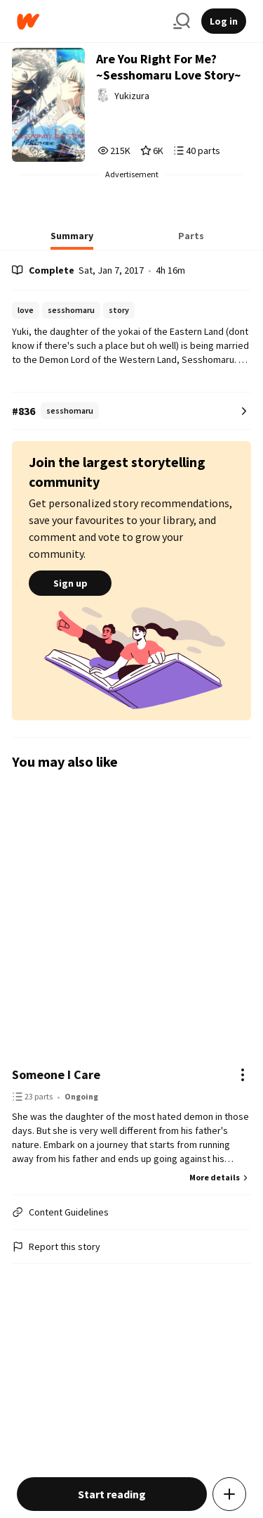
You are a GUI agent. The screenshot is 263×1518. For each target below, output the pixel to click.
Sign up (70, 583)
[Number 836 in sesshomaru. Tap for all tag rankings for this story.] (131, 411)
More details (220, 1177)
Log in (223, 21)
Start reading (112, 1494)
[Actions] (242, 1075)
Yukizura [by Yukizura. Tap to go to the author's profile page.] (131, 95)
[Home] (89, 21)
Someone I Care (56, 1074)
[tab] (71, 240)
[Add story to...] (229, 1494)
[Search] (181, 21)
